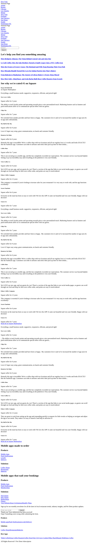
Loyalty (23, 522)
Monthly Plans (27, 503)
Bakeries (20, 530)
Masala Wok (61, 538)
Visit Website (5, 503)
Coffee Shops (5, 530)
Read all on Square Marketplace (11, 323)
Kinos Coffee (69, 538)
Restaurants (13, 530)
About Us (13, 503)
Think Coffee (5, 538)
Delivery (29, 522)
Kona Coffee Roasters (17, 538)
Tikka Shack (52, 538)
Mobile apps (5, 522)
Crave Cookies (43, 538)
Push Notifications (15, 522)
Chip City (35, 538)
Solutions (19, 503)
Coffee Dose (28, 538)
